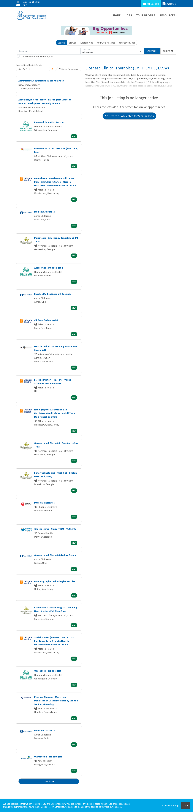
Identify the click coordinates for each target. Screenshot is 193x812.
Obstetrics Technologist (47, 670)
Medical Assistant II (44, 211)
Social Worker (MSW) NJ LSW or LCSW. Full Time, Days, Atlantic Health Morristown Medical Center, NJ (54, 641)
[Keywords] (49, 51)
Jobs (128, 15)
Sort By (22, 69)
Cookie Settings (170, 805)
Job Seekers (151, 4)
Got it (185, 805)
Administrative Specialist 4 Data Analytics (41, 80)
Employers (169, 4)
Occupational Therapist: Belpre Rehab (55, 555)
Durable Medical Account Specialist (53, 293)
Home (117, 15)
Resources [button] (167, 15)
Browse (72, 42)
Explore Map (86, 42)
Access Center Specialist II (48, 267)
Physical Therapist (44, 502)
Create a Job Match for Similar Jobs (129, 116)
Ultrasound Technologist (48, 756)
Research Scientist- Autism (49, 122)
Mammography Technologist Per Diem (55, 581)
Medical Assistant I (44, 730)
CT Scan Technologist (46, 320)
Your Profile (145, 15)
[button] (168, 51)
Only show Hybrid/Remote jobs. (37, 56)
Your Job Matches (106, 42)
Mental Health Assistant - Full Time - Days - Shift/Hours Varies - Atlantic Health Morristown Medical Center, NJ (55, 182)
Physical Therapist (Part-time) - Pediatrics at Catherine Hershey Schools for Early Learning (56, 700)
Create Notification (68, 69)
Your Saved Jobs (127, 42)
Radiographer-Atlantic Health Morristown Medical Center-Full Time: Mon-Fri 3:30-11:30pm (54, 413)
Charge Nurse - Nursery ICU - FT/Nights (55, 528)
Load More (48, 781)
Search (61, 42)
